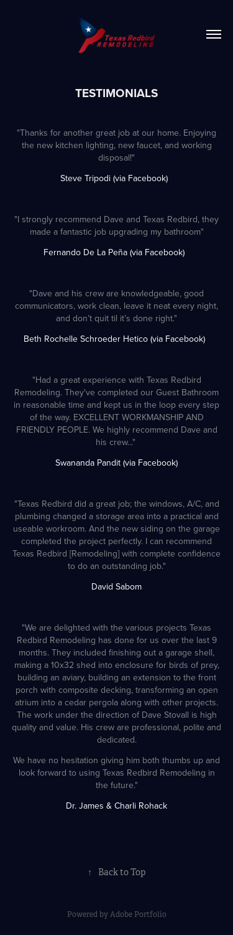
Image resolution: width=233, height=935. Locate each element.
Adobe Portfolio (138, 914)
